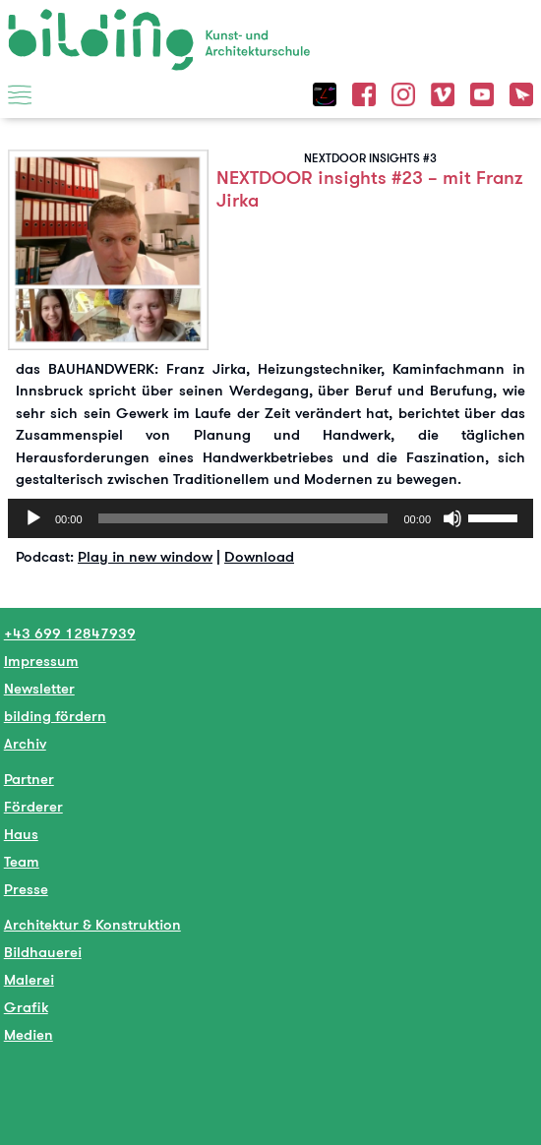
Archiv (25, 743)
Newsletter (39, 688)
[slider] (243, 518)
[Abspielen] (33, 518)
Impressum (41, 660)
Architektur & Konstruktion (92, 924)
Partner (29, 778)
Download (259, 556)
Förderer (33, 806)
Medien (28, 1034)
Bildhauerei (43, 951)
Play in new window (145, 556)
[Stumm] (452, 518)
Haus (21, 833)
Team (21, 861)
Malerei (29, 979)
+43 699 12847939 (70, 633)
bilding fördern (55, 715)
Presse (26, 888)
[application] (270, 518)
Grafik (26, 1006)
